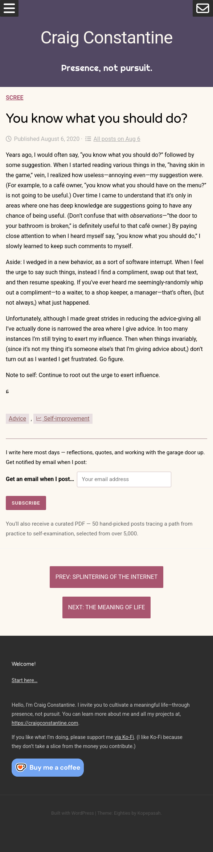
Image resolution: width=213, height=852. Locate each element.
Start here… (24, 680)
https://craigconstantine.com (45, 723)
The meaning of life (115, 607)
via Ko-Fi (124, 737)
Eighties (122, 813)
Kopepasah (149, 813)
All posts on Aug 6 (112, 138)
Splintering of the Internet (115, 576)
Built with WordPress (72, 813)
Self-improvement (63, 418)
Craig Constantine (107, 37)
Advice (17, 418)
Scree (15, 97)
